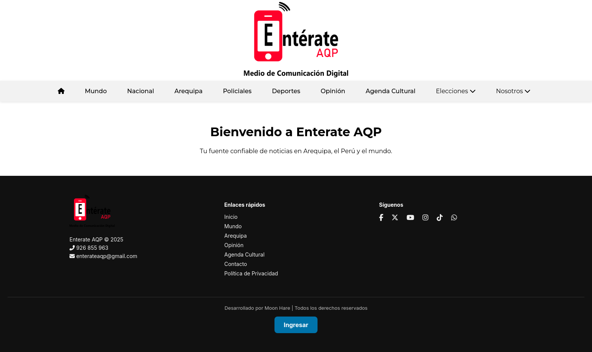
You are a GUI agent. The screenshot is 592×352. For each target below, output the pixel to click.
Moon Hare (277, 308)
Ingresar (296, 325)
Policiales (237, 91)
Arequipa (188, 91)
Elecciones (455, 91)
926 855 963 (92, 247)
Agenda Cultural (391, 91)
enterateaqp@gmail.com (106, 256)
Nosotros (513, 91)
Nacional (140, 91)
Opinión (333, 91)
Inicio (230, 217)
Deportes (286, 91)
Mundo (96, 91)
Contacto (235, 264)
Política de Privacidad (251, 273)
